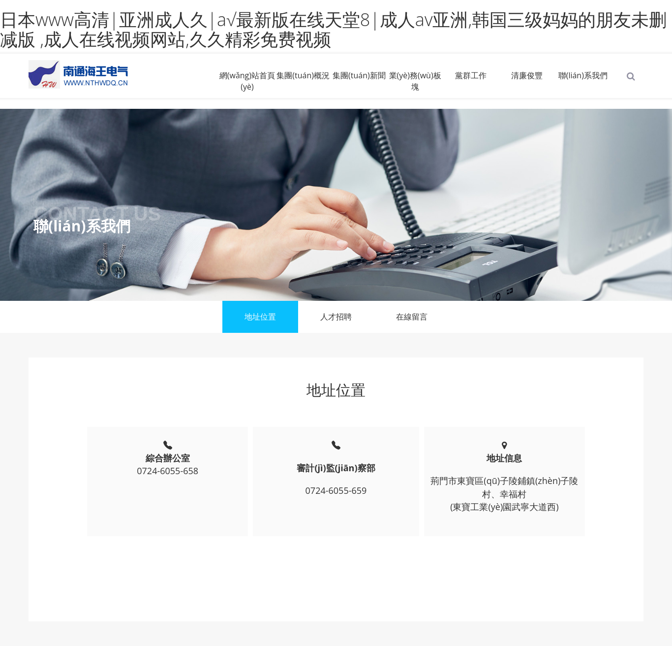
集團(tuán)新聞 (359, 75)
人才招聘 (336, 316)
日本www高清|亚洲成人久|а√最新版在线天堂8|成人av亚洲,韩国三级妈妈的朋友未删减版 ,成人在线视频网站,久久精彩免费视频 (333, 29)
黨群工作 (471, 75)
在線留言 (412, 316)
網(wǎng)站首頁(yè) (247, 81)
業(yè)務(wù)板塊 (415, 81)
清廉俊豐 (527, 75)
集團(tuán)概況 (303, 75)
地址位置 (260, 316)
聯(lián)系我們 (583, 75)
